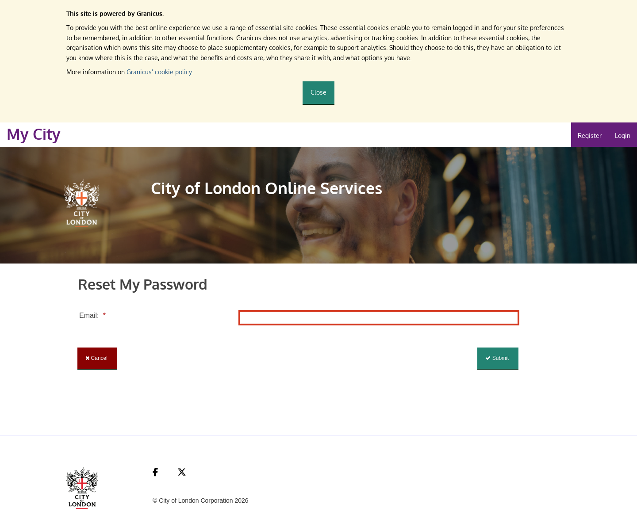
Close (318, 92)
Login (622, 135)
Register (590, 135)
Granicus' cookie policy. (160, 72)
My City (34, 134)
